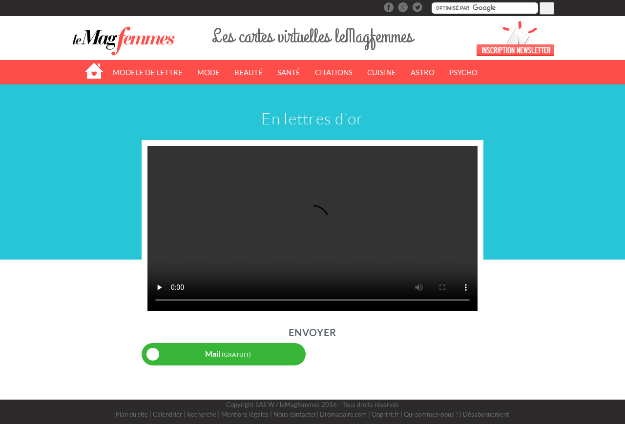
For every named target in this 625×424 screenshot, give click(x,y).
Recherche (201, 414)
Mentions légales (245, 414)
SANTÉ (288, 72)
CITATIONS (334, 72)
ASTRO (423, 72)
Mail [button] (198, 354)
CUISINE (381, 72)
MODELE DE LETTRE (148, 72)
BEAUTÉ (248, 72)
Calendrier (167, 414)
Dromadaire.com (343, 414)
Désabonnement (486, 414)
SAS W (264, 404)
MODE (208, 72)
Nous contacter (294, 414)
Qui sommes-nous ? (431, 414)
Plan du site (132, 414)
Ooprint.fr (385, 414)
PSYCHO (463, 72)
